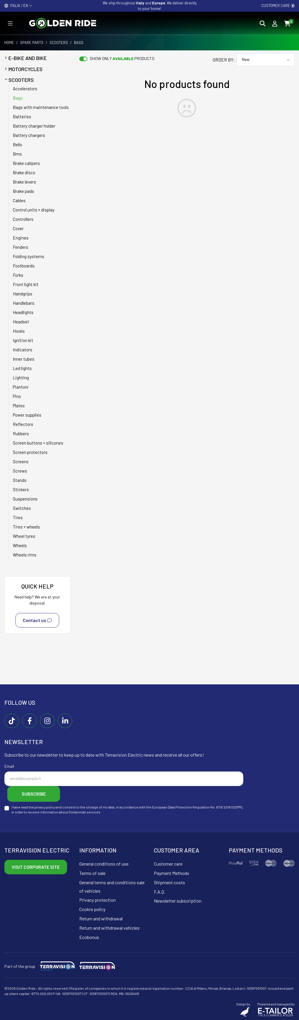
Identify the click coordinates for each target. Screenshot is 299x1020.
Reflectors (23, 424)
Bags (18, 98)
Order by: (224, 59)
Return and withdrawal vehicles (109, 928)
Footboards (24, 265)
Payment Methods (171, 873)
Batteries (22, 116)
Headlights (23, 312)
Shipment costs (169, 882)
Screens (21, 461)
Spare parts (31, 42)
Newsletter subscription (177, 900)
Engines (21, 237)
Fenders (20, 247)
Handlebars (23, 303)
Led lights (22, 368)
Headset (21, 321)
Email (9, 766)
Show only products (122, 58)
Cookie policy (92, 909)
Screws (20, 470)
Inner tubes (23, 359)
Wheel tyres (24, 536)
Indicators (22, 349)
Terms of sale (92, 873)
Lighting (21, 377)
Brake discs (24, 172)
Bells (17, 144)
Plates (19, 405)
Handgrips (22, 293)
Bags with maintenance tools (41, 107)
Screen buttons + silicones (38, 442)
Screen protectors (30, 452)
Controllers (23, 219)
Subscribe (34, 794)
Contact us (37, 620)
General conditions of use (104, 863)
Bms (17, 153)
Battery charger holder (34, 125)
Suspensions (25, 498)
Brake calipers (26, 163)
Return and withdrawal (101, 918)
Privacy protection (97, 900)
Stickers (21, 489)
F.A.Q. (159, 891)
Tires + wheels (26, 526)
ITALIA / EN (18, 5)
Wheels (20, 545)
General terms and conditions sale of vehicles (112, 887)
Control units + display (33, 209)
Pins (17, 396)
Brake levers (24, 181)
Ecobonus (89, 937)
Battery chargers (29, 135)
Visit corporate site (36, 867)
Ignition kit (23, 340)
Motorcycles (25, 69)
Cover (18, 228)
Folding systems (28, 256)
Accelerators (25, 88)
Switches (22, 508)
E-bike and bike (27, 58)
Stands (20, 480)
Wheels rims (24, 554)
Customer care (278, 5)
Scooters (59, 42)
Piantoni (21, 387)
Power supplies (27, 414)
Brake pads (23, 191)
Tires (18, 517)
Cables (19, 200)
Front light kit (25, 284)
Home (9, 42)
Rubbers (21, 433)
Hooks (19, 331)
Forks (18, 275)
